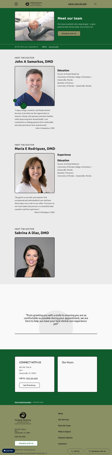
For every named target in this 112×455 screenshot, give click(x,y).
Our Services (63, 419)
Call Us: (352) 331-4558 (77, 4)
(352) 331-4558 (53, 47)
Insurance (62, 444)
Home (60, 413)
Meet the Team (64, 425)
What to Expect (64, 431)
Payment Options (65, 438)
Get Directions (29, 385)
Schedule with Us (69, 33)
